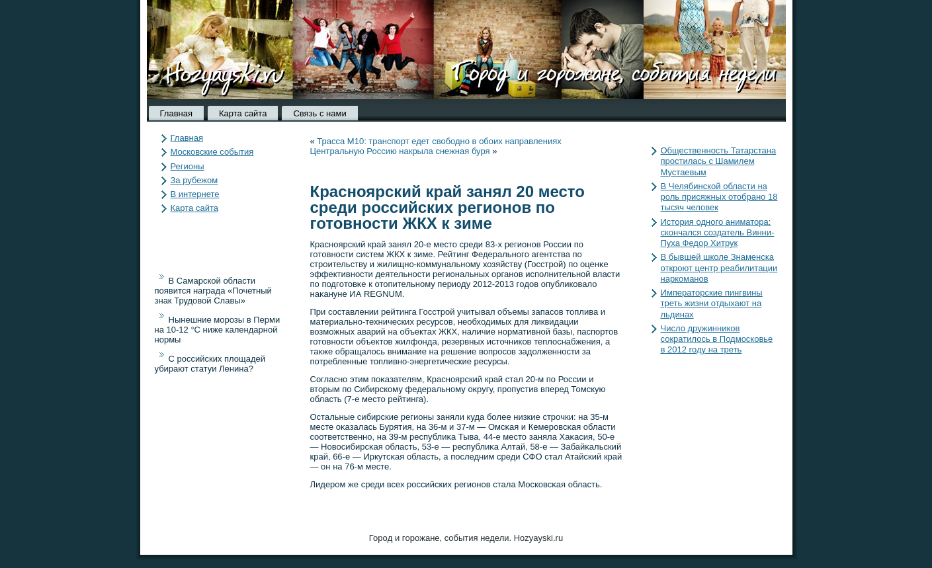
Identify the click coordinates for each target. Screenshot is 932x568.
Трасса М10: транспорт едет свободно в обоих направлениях (439, 141)
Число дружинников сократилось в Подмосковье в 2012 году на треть (717, 339)
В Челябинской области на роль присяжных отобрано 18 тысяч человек (719, 197)
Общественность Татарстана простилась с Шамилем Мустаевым (719, 161)
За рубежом (194, 180)
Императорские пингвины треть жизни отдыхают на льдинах (712, 303)
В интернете (195, 194)
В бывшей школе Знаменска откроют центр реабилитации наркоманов (719, 268)
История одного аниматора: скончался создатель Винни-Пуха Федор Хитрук (718, 233)
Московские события (212, 152)
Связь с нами (319, 113)
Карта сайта (243, 113)
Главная (176, 113)
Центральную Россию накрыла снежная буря (400, 151)
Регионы (187, 166)
